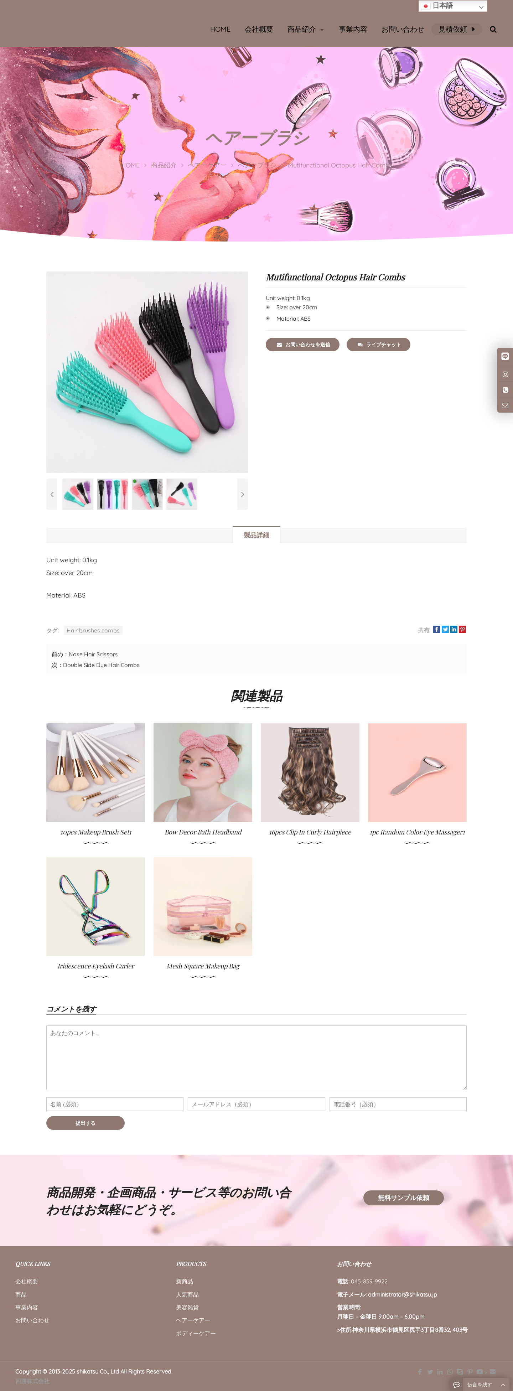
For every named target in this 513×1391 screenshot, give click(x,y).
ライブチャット (379, 344)
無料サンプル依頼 (403, 1198)
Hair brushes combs (93, 630)
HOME (220, 29)
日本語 (437, 6)
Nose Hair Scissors (93, 654)
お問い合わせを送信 (303, 344)
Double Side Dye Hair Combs (101, 664)
